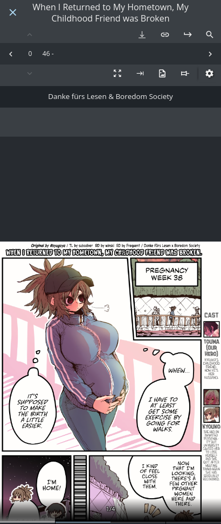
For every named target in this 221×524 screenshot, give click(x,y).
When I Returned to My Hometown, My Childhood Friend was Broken (110, 13)
